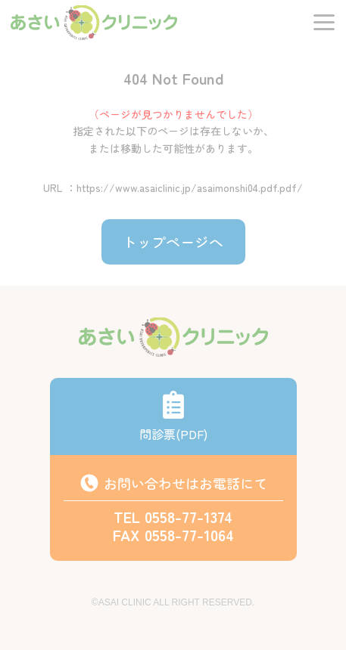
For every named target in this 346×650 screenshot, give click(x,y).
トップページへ (173, 241)
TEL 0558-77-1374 (173, 517)
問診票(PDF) (173, 416)
